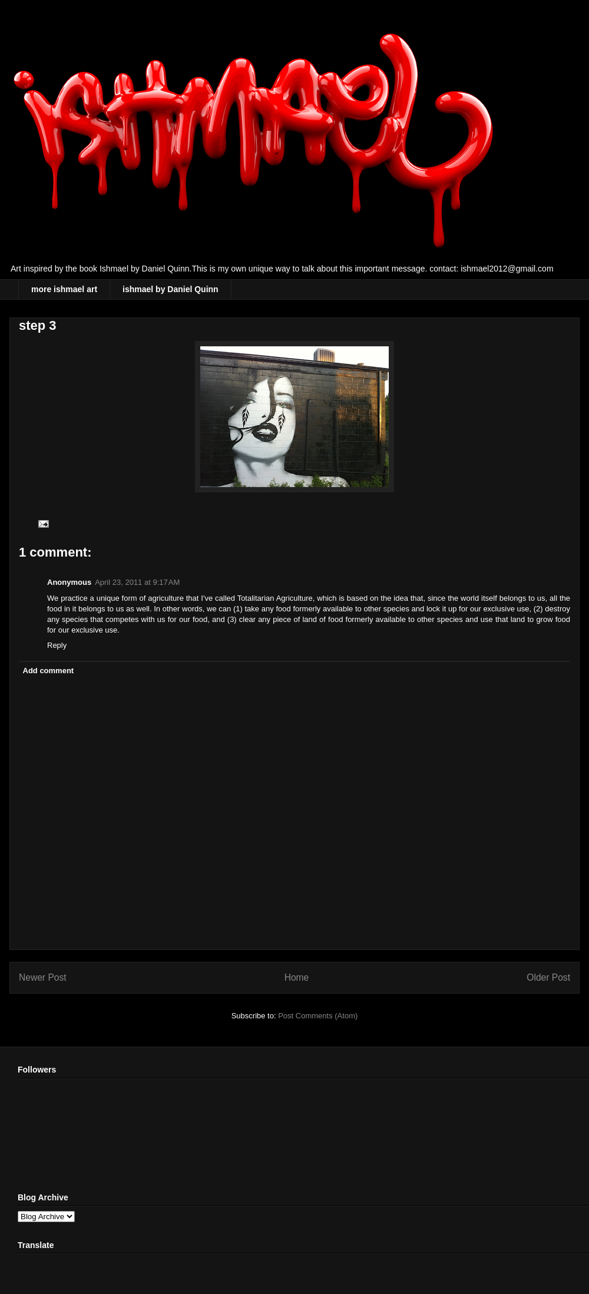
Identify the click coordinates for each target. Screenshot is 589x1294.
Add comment (48, 670)
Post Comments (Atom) (318, 1015)
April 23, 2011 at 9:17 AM (137, 582)
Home (296, 977)
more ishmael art (64, 289)
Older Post (548, 977)
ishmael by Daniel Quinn (171, 289)
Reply (57, 645)
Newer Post (43, 977)
